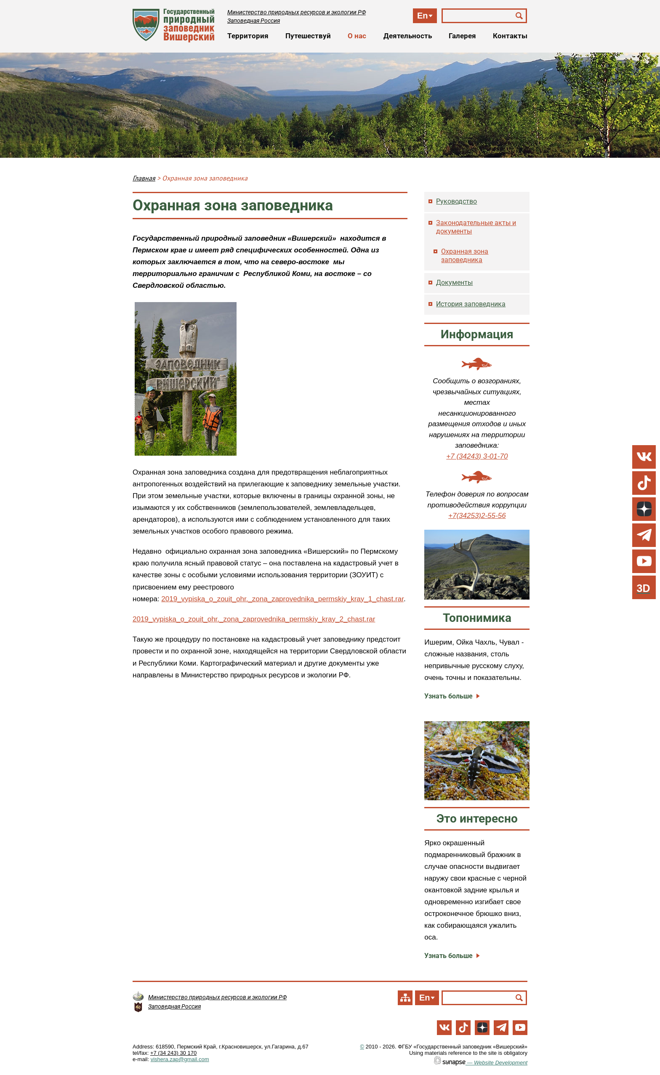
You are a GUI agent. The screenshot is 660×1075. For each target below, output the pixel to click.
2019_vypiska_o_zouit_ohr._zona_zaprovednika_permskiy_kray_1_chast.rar (282, 599)
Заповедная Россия (253, 20)
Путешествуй (308, 36)
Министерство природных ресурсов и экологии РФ (296, 12)
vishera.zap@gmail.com (180, 1059)
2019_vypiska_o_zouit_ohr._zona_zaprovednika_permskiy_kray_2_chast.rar (254, 619)
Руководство (456, 201)
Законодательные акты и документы (476, 227)
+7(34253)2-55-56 (477, 516)
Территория (248, 36)
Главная (144, 178)
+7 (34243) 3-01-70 (477, 456)
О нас (357, 36)
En (422, 15)
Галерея (462, 36)
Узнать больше (448, 696)
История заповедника (471, 304)
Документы (454, 283)
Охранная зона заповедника (464, 255)
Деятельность (407, 36)
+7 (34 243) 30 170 (173, 1053)
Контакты (510, 36)
